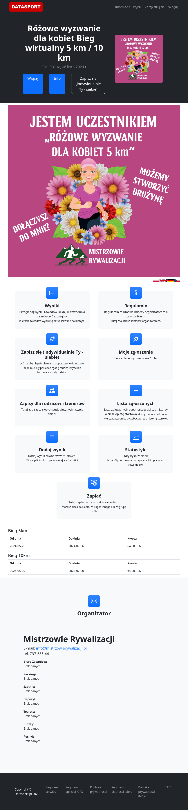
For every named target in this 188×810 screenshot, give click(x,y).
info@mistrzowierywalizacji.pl (61, 648)
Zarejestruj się (155, 7)
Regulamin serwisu (53, 789)
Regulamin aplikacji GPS (74, 789)
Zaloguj (172, 7)
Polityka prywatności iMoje (146, 791)
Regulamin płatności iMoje (121, 789)
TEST (168, 787)
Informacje (122, 7)
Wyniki (137, 7)
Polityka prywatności (98, 789)
